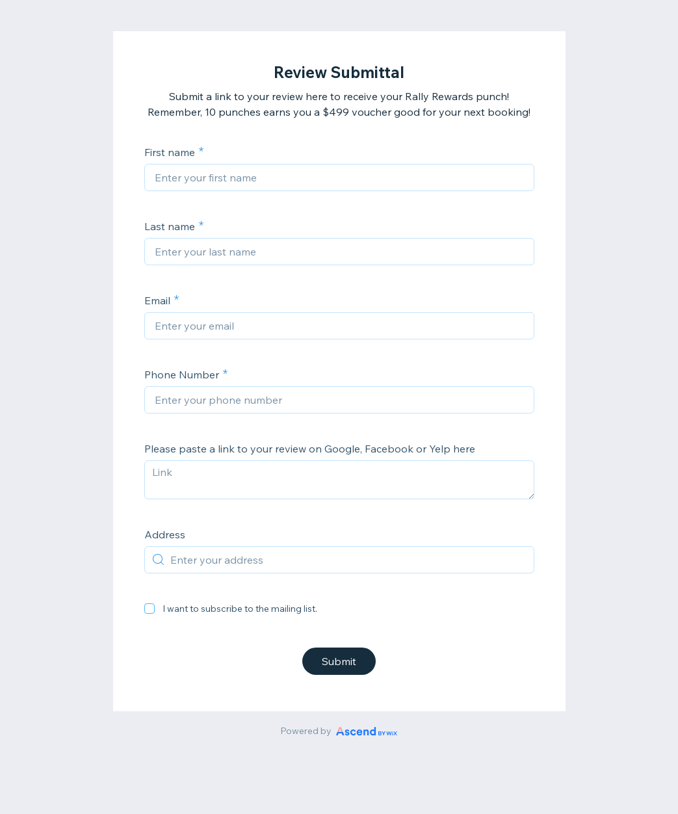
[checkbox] (149, 608)
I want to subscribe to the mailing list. (240, 608)
